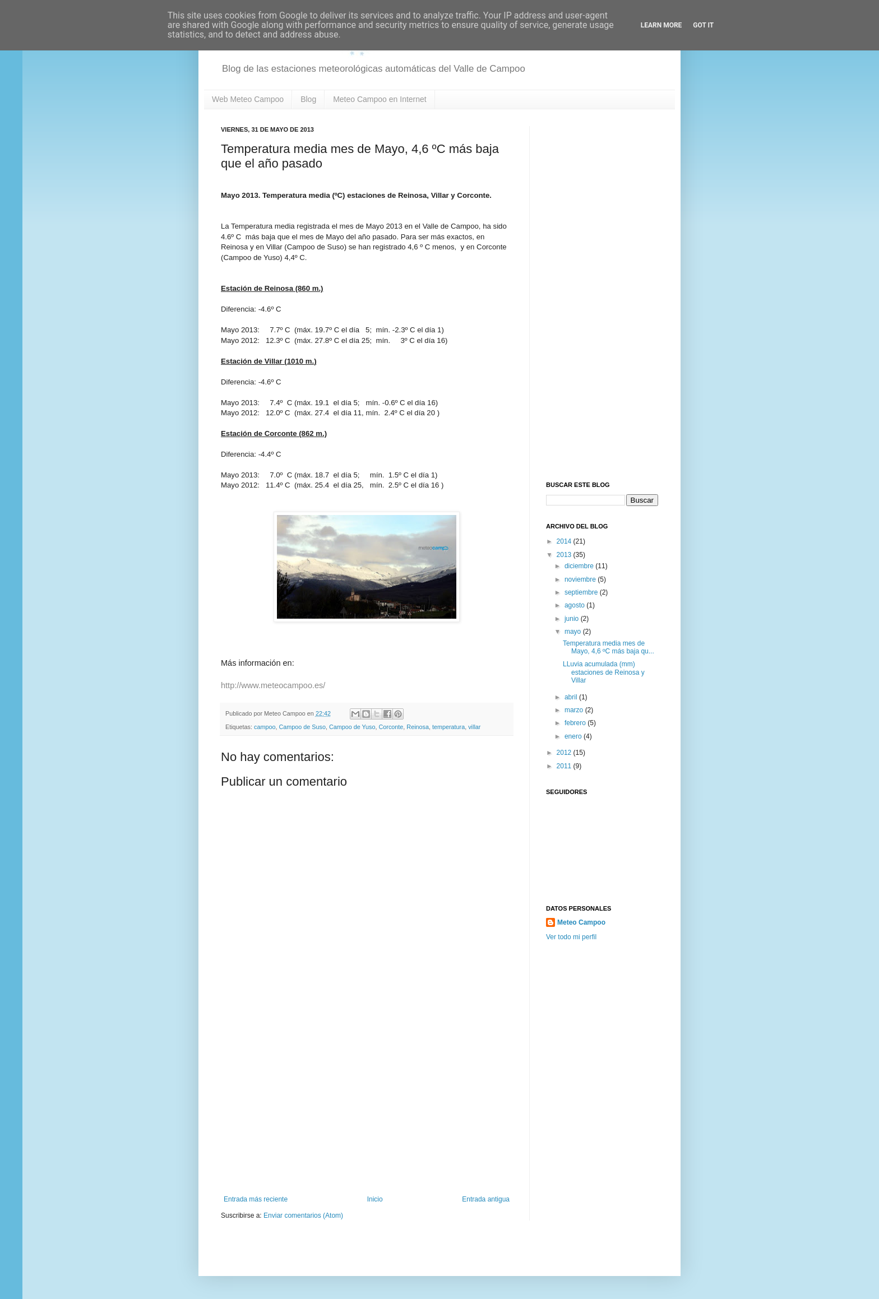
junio (573, 619)
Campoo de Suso (302, 726)
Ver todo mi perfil (571, 937)
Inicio (375, 1199)
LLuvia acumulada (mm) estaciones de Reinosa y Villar (604, 672)
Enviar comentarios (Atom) (303, 1215)
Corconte (391, 726)
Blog (308, 99)
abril (572, 697)
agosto (575, 605)
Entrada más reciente (256, 1199)
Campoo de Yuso (352, 726)
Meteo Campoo (581, 922)
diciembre (580, 566)
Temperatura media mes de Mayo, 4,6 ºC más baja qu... (608, 647)
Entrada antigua (486, 1199)
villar (474, 726)
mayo (574, 631)
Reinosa (417, 726)
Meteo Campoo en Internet (380, 99)
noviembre (581, 579)
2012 (565, 753)
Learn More (661, 25)
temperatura (448, 726)
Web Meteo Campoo (248, 99)
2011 (565, 766)
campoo (264, 726)
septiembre (582, 592)
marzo (575, 710)
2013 (565, 555)
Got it (703, 25)
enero (574, 736)
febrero (576, 723)
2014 (565, 541)
